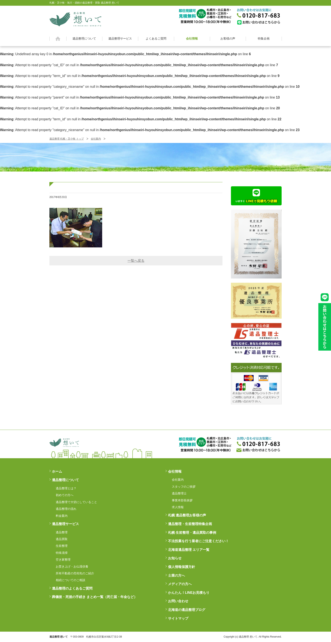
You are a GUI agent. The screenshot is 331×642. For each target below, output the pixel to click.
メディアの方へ (180, 584)
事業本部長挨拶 (182, 500)
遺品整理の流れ (66, 508)
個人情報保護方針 (181, 567)
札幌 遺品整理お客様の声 (187, 515)
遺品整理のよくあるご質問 (72, 588)
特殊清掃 (62, 552)
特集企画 (264, 38)
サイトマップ (178, 618)
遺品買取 (62, 539)
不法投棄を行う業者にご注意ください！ (198, 541)
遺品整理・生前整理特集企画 (190, 524)
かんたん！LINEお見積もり (188, 592)
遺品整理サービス (120, 38)
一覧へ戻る (136, 260)
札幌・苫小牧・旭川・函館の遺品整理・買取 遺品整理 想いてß (75, 18)
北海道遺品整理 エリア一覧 (188, 549)
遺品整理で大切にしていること (76, 502)
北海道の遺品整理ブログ (186, 610)
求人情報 (178, 507)
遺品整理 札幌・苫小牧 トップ (66, 138)
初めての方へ (64, 495)
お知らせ (175, 558)
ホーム (58, 38)
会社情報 (192, 38)
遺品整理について (84, 38)
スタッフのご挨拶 (183, 486)
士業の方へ (176, 575)
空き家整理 (63, 559)
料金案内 (62, 515)
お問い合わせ (178, 601)
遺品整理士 (179, 493)
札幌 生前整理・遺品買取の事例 (192, 532)
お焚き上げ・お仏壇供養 (72, 566)
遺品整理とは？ (66, 488)
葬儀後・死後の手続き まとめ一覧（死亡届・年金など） (94, 597)
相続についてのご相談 (70, 580)
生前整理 (62, 545)
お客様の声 (227, 38)
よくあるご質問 (156, 38)
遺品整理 (62, 532)
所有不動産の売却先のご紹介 (75, 573)
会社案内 (96, 138)
